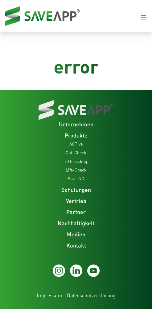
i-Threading (76, 161)
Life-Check (76, 169)
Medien (76, 234)
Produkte (76, 135)
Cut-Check (76, 152)
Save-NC (76, 178)
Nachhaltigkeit (76, 223)
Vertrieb (76, 200)
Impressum (49, 295)
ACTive (76, 143)
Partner (76, 212)
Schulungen (76, 189)
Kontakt (76, 245)
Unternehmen (76, 124)
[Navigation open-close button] (143, 17)
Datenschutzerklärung (91, 295)
